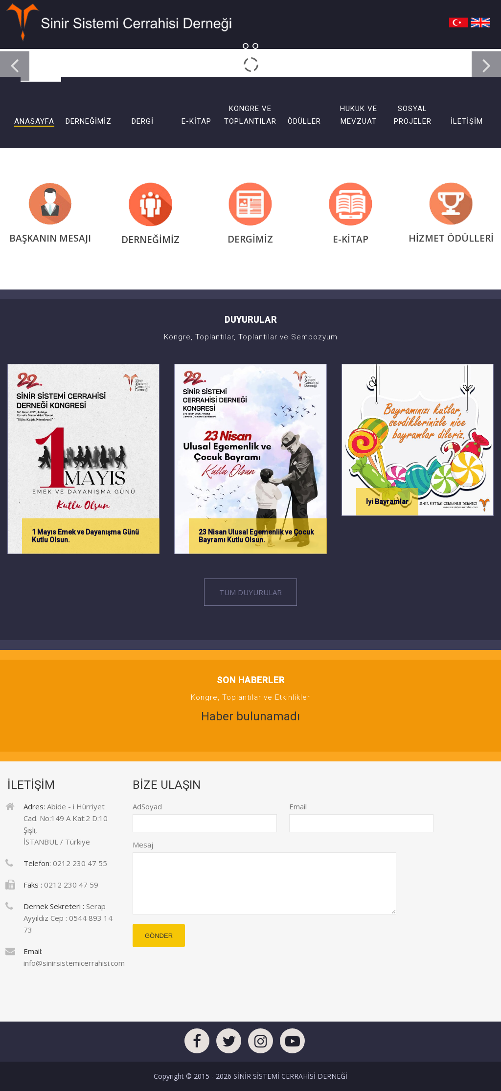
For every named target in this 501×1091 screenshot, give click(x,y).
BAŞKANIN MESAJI (50, 234)
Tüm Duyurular (250, 592)
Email (296, 806)
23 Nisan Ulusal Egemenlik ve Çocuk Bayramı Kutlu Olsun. (256, 536)
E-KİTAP (350, 234)
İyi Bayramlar (387, 502)
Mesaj (143, 844)
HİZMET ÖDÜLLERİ (451, 234)
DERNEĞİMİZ (150, 235)
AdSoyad (140, 806)
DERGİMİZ (250, 234)
